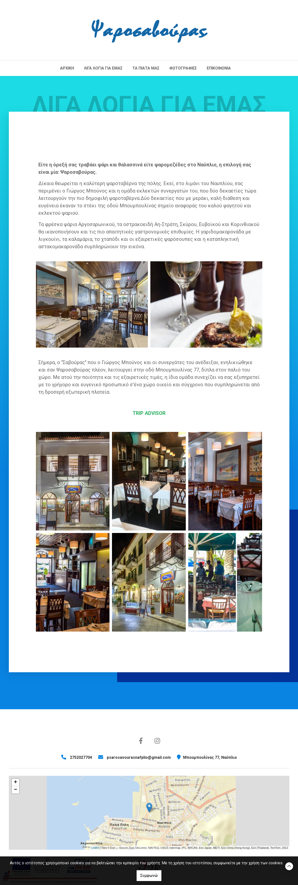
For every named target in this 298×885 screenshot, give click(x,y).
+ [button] (15, 782)
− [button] (15, 790)
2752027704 (81, 757)
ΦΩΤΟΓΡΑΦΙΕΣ (183, 68)
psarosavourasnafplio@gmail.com (139, 757)
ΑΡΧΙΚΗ (67, 68)
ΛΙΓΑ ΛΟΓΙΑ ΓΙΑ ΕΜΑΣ (103, 68)
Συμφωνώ (149, 875)
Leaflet (95, 847)
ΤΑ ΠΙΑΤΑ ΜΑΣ (145, 68)
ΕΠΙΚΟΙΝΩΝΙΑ (219, 68)
